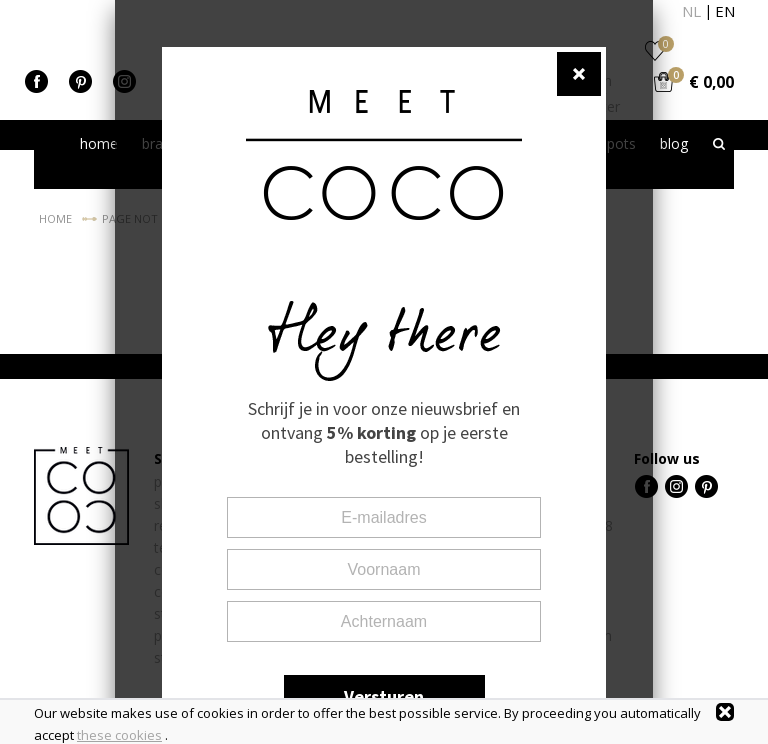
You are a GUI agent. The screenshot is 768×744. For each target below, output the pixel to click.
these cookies (119, 735)
